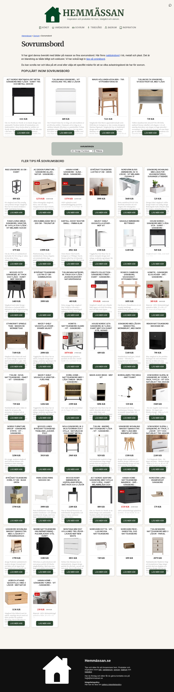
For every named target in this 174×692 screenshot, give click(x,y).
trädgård (88, 672)
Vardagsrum (60, 27)
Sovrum (78, 27)
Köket (44, 27)
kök (100, 670)
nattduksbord (113, 55)
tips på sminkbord (95, 59)
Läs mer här (23, 133)
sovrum (117, 670)
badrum (124, 670)
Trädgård (94, 27)
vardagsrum (108, 670)
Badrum (111, 27)
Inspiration (127, 27)
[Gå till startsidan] (84, 14)
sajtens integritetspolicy (111, 684)
